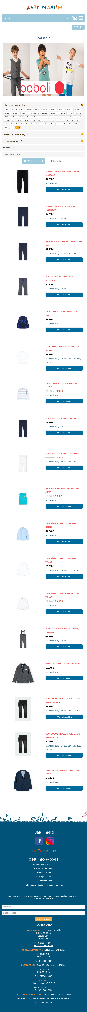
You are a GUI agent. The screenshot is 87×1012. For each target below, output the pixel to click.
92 (36, 124)
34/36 (19, 120)
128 (69, 124)
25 (39, 116)
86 (31, 124)
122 (64, 124)
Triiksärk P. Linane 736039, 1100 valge (62, 595)
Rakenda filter (33, 161)
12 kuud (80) (35, 113)
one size (29, 109)
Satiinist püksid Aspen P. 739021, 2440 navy (62, 208)
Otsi (78, 27)
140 (75, 124)
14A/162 (62, 113)
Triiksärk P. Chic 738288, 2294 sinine (60, 525)
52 (73, 120)
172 (17, 127)
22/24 (21, 116)
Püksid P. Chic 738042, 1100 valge (62, 453)
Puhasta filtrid (55, 161)
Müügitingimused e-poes (43, 864)
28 (56, 116)
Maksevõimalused (43, 872)
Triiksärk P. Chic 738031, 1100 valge (60, 560)
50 (68, 120)
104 (46, 124)
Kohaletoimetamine (43, 881)
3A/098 (45, 109)
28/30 (62, 116)
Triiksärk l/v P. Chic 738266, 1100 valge (62, 348)
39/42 (40, 120)
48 (63, 120)
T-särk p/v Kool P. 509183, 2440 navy (61, 313)
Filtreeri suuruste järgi (15, 105)
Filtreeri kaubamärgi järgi (16, 134)
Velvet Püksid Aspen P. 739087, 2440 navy (64, 243)
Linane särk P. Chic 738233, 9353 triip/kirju (62, 385)
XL (22, 109)
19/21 (7, 116)
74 (21, 124)
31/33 (7, 120)
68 (16, 124)
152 (6, 127)
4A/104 (53, 109)
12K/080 (53, 113)
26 (51, 116)
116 (58, 124)
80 (26, 124)
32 (13, 120)
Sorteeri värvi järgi (13, 141)
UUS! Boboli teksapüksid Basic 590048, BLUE (62, 735)
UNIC (7, 109)
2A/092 (37, 109)
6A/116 (69, 109)
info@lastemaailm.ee (43, 946)
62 (11, 124)
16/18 (70, 113)
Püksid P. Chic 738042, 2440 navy (62, 418)
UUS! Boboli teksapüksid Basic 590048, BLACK (62, 700)
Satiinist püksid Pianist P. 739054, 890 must (63, 173)
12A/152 (45, 113)
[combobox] (43, 148)
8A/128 (7, 113)
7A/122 (77, 109)
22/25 (14, 116)
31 (80, 116)
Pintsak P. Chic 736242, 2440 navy (62, 664)
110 (52, 124)
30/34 (69, 116)
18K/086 (78, 113)
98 (41, 124)
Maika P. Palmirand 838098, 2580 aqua (62, 490)
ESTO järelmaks (43, 877)
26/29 (45, 116)
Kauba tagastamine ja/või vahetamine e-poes (43, 885)
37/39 (33, 120)
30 (75, 116)
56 (6, 124)
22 (27, 116)
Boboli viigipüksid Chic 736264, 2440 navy (62, 630)
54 (78, 120)
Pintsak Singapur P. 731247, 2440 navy (62, 772)
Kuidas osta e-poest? (43, 868)
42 (46, 120)
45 (58, 120)
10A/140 (24, 113)
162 (12, 127)
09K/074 (15, 113)
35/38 (26, 120)
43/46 (52, 120)
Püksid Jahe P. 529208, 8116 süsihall (59, 278)
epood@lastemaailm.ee (43, 987)
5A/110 (61, 109)
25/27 (33, 116)
